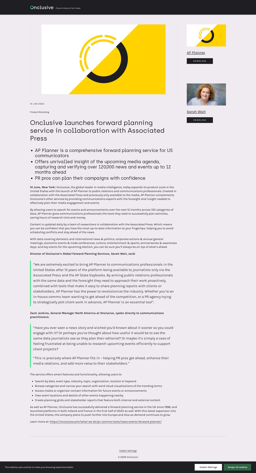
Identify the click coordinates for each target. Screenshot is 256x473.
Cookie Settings (128, 450)
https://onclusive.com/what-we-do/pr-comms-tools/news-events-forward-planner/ (106, 421)
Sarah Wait (196, 112)
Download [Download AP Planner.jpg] (199, 61)
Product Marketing (39, 112)
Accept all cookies (237, 467)
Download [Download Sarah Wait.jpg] (199, 120)
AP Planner (196, 53)
